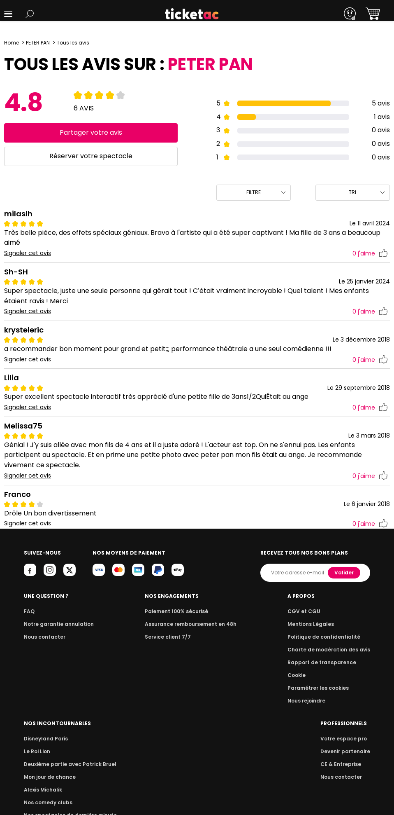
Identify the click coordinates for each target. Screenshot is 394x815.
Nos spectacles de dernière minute (326, 687)
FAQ (29, 611)
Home (11, 42)
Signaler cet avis (27, 253)
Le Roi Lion (295, 624)
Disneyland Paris (303, 611)
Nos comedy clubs (306, 675)
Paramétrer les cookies (224, 687)
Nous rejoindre (213, 700)
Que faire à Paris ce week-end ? (322, 700)
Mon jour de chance (307, 649)
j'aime (370, 253)
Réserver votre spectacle (90, 156)
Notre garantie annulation (56, 624)
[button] (8, 14)
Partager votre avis (91, 132)
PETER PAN (39, 42)
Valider (345, 572)
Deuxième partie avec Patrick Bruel (326, 636)
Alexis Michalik (301, 662)
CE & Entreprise (43, 764)
